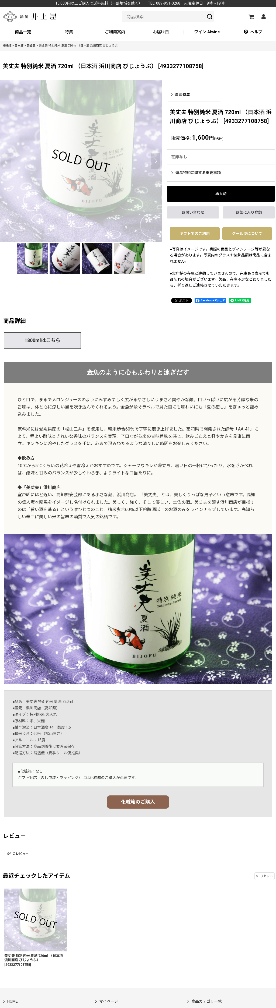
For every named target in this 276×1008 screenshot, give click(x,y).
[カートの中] (251, 16)
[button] (253, 32)
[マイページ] (263, 16)
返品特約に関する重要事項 (196, 173)
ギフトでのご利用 (195, 233)
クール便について (247, 233)
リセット (264, 876)
